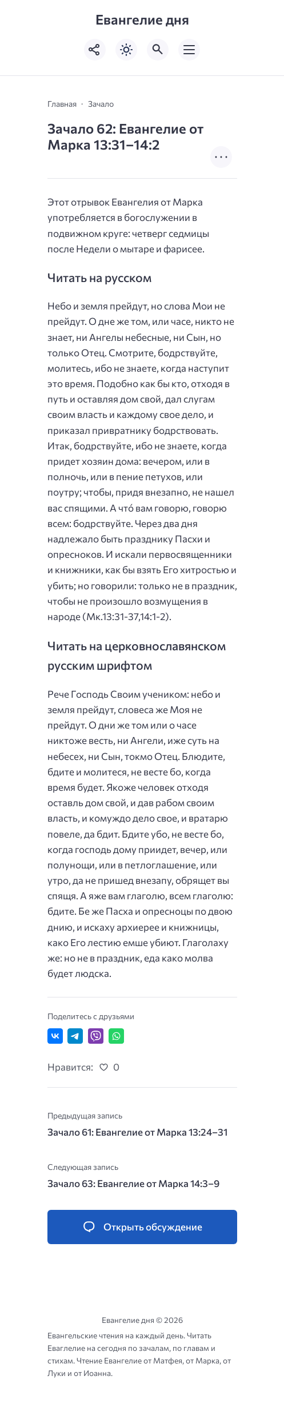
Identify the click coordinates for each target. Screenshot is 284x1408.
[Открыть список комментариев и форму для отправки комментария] (142, 1227)
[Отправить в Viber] (95, 1036)
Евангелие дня (142, 19)
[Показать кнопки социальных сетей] (95, 50)
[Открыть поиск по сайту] (158, 50)
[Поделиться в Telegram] (75, 1036)
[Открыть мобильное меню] (189, 50)
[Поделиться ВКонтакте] (55, 1036)
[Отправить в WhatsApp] (116, 1036)
